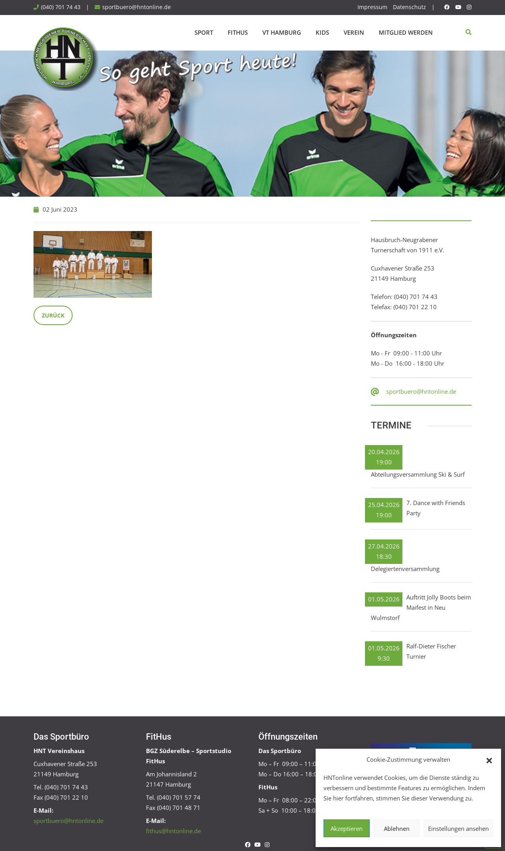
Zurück (53, 315)
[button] (489, 760)
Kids (322, 32)
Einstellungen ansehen (458, 828)
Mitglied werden (406, 32)
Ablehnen (397, 828)
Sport (204, 32)
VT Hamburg (281, 32)
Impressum (372, 7)
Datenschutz (409, 7)
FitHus (238, 32)
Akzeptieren (347, 828)
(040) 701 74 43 (60, 7)
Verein (354, 32)
